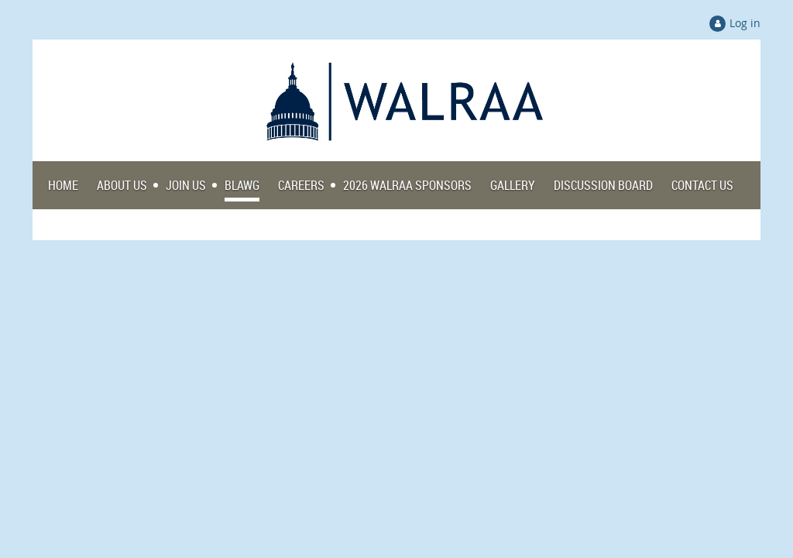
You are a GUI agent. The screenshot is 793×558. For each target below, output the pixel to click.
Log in (744, 23)
